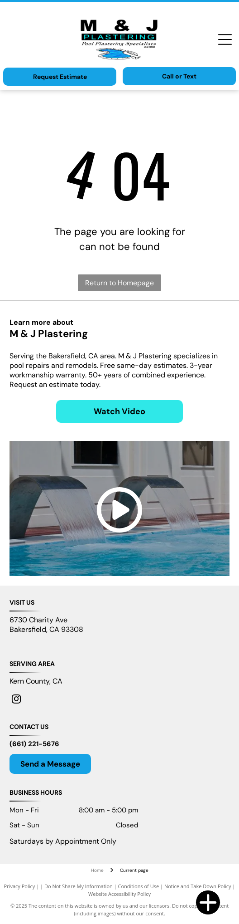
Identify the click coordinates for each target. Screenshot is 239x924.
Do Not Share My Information (78, 886)
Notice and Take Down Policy (197, 886)
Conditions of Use (138, 886)
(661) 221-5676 (34, 743)
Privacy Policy (19, 886)
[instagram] (16, 700)
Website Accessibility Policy (119, 893)
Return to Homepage (119, 283)
